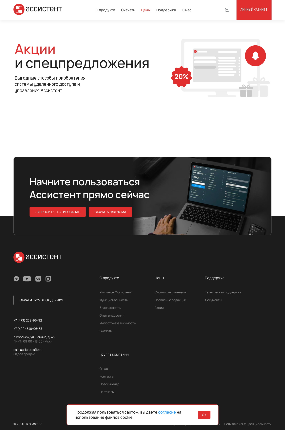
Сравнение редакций (170, 300)
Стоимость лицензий (170, 292)
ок (204, 415)
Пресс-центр (109, 384)
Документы (213, 300)
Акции (159, 307)
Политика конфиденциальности (248, 424)
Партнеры (107, 392)
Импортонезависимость (118, 323)
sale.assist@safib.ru (28, 349)
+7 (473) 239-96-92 (27, 320)
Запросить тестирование (57, 212)
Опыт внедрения (112, 315)
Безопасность (110, 307)
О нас (104, 368)
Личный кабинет (254, 9)
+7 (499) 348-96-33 (27, 328)
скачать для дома (110, 212)
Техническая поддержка (223, 292)
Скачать (128, 10)
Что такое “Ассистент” (116, 292)
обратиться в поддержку (41, 300)
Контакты (107, 376)
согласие (167, 412)
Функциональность (114, 300)
